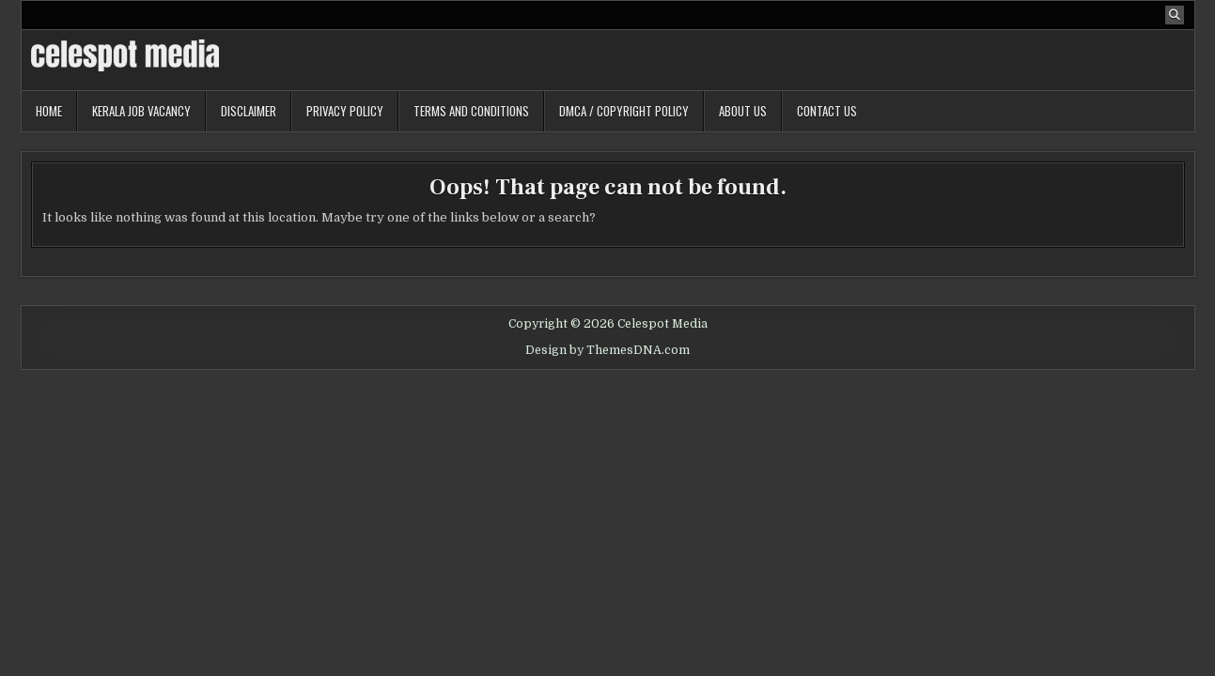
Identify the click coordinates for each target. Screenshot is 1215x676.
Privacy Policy (344, 110)
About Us (743, 110)
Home (49, 110)
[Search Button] (1174, 15)
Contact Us (827, 110)
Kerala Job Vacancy (141, 110)
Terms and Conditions (471, 110)
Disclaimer (248, 110)
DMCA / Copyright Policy (624, 110)
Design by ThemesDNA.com (607, 350)
